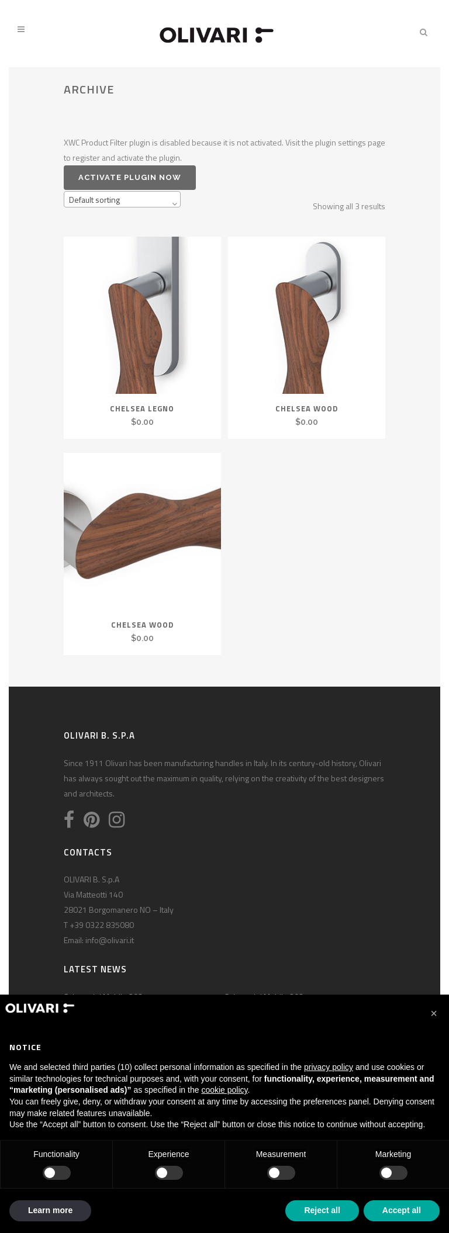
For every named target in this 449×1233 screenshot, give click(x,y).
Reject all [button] (322, 1210)
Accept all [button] (401, 1210)
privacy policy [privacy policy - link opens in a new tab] (328, 1067)
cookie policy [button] (224, 1090)
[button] (433, 1013)
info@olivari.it (109, 940)
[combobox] (122, 199)
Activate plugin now (129, 177)
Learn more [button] (50, 1210)
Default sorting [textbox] (94, 199)
